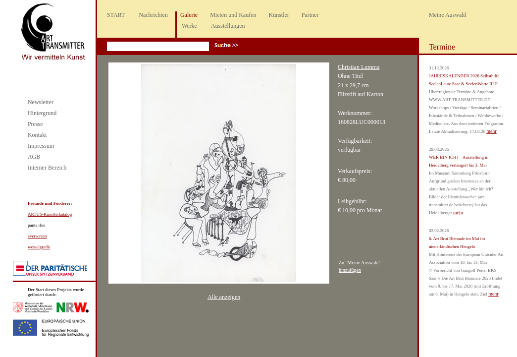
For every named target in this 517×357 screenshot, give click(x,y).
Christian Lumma (358, 66)
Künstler (279, 14)
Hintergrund (42, 113)
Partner (310, 14)
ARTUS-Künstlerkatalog (50, 214)
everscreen (37, 236)
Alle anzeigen (223, 297)
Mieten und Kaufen (233, 14)
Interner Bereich (47, 167)
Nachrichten (153, 14)
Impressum (41, 145)
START (116, 14)
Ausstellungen (228, 25)
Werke (189, 25)
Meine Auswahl (447, 14)
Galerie (189, 14)
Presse (35, 123)
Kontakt (37, 134)
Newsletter (40, 102)
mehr (491, 131)
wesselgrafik (39, 246)
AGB (34, 156)
